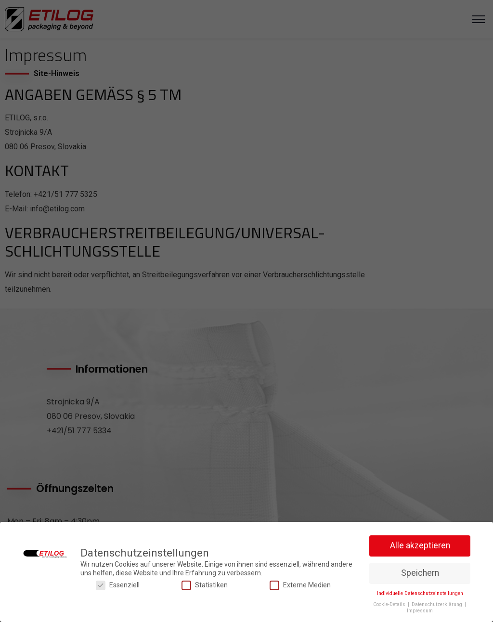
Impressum (420, 611)
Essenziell (118, 585)
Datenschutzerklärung (438, 604)
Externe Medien (300, 585)
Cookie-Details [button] (390, 604)
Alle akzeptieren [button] (420, 545)
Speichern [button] (420, 573)
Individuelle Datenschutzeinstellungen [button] (420, 593)
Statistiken (205, 585)
